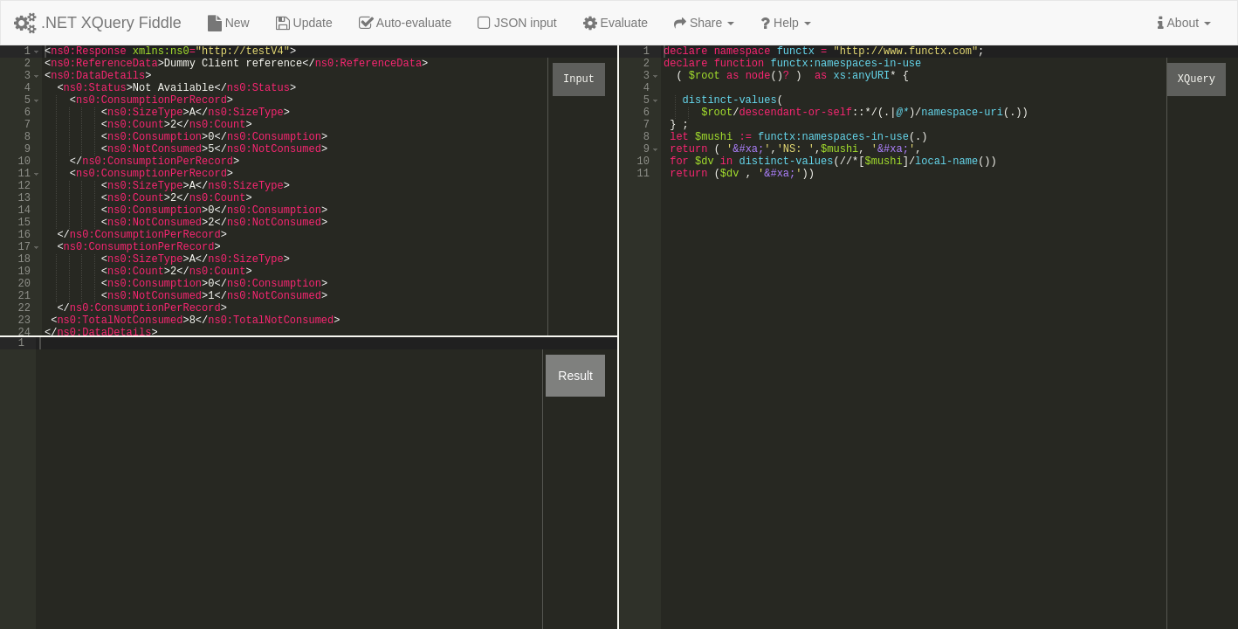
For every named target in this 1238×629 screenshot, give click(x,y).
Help (785, 23)
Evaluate (615, 23)
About (1184, 23)
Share (704, 23)
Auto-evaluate (405, 23)
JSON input (517, 23)
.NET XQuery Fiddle (98, 22)
